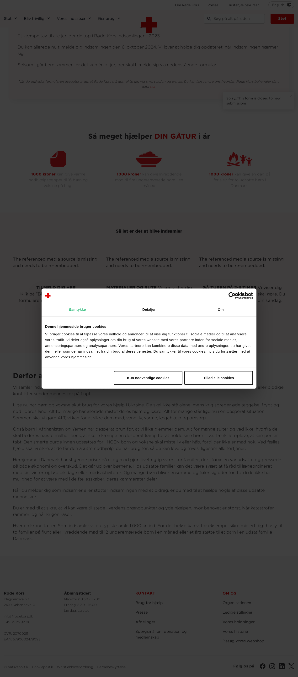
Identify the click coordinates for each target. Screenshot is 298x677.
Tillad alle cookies (218, 378)
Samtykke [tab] (77, 309)
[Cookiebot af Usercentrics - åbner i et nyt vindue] (232, 295)
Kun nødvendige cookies (148, 378)
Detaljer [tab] (149, 309)
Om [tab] (221, 309)
